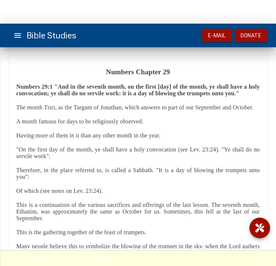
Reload (99, 258)
